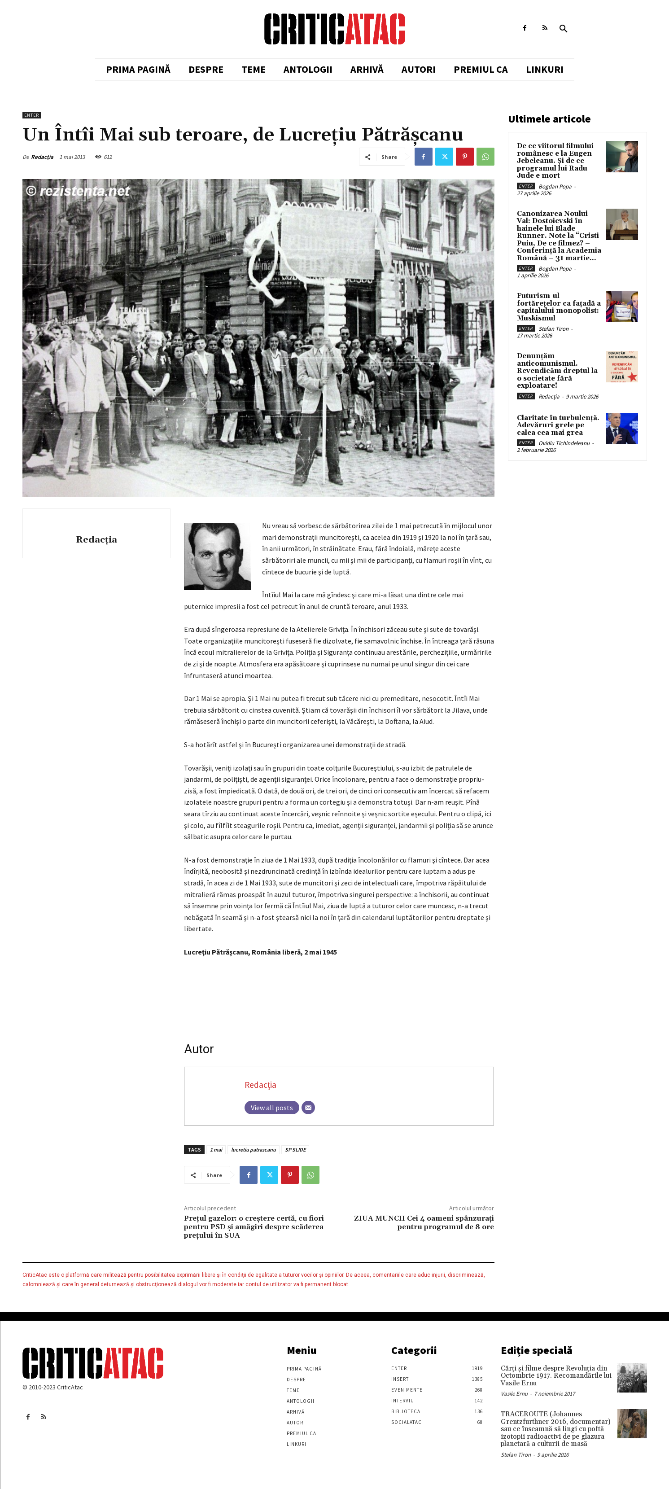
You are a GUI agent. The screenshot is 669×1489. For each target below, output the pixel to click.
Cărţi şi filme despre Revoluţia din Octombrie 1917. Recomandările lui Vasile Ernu (556, 1376)
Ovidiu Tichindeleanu (564, 443)
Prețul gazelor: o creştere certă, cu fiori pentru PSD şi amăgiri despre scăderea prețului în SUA (254, 1227)
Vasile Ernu (514, 1393)
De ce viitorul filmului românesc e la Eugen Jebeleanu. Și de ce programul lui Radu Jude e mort (555, 161)
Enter (31, 115)
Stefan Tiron (553, 329)
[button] (563, 29)
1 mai (216, 1149)
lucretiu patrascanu (253, 1149)
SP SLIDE (295, 1149)
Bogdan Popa (555, 186)
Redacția (42, 157)
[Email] (308, 1107)
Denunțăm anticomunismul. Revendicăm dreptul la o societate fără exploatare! (557, 371)
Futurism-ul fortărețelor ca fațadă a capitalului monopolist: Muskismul (559, 307)
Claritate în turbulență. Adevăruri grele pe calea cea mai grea (558, 425)
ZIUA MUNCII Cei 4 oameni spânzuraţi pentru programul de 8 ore (424, 1222)
